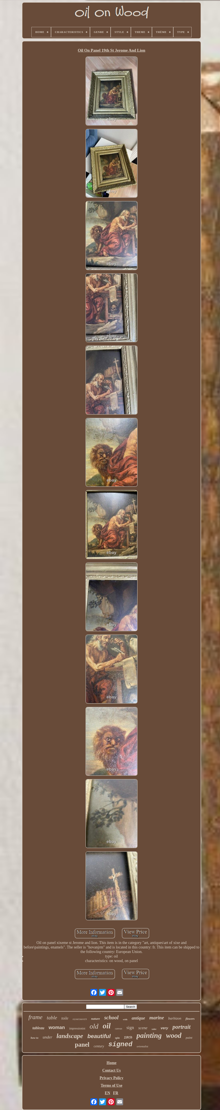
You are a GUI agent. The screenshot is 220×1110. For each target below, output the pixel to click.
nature (95, 1018)
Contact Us (111, 1070)
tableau (38, 1028)
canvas (118, 1028)
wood (173, 1035)
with (125, 1019)
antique (138, 1018)
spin (117, 1037)
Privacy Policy (111, 1078)
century (99, 1046)
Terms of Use (111, 1085)
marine (156, 1017)
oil (107, 1026)
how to (34, 1037)
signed (120, 1044)
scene (142, 1028)
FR (115, 1093)
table (52, 1017)
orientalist (142, 1046)
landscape (70, 1035)
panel (82, 1044)
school (111, 1017)
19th (128, 1038)
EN (107, 1093)
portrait (181, 1027)
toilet (154, 1029)
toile (64, 1018)
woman (57, 1027)
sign (130, 1027)
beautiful (99, 1036)
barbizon (174, 1018)
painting (149, 1035)
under (47, 1037)
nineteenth (80, 1019)
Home (111, 1063)
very (164, 1028)
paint (189, 1037)
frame (35, 1017)
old (94, 1026)
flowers (190, 1018)
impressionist (77, 1028)
